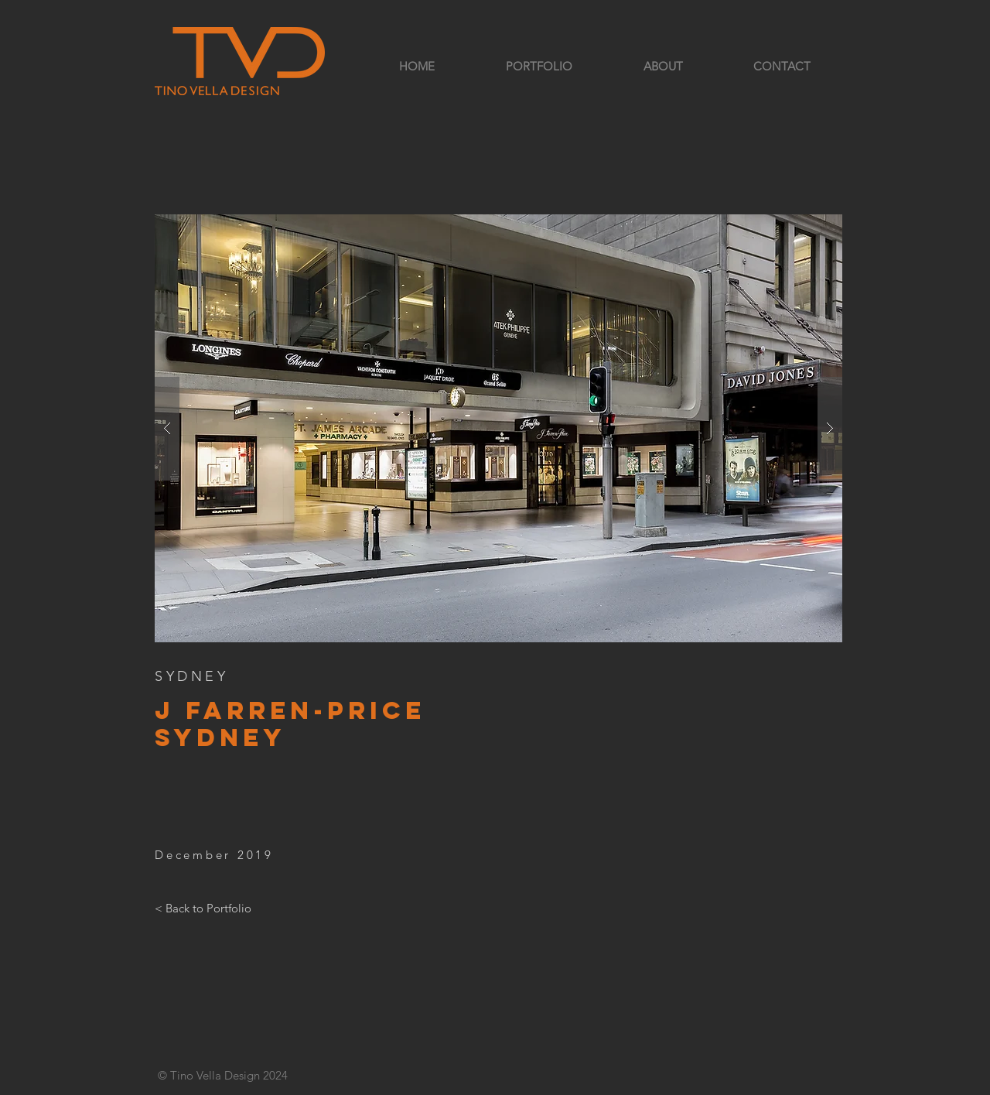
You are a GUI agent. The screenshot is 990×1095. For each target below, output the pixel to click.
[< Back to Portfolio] (203, 907)
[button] (498, 428)
